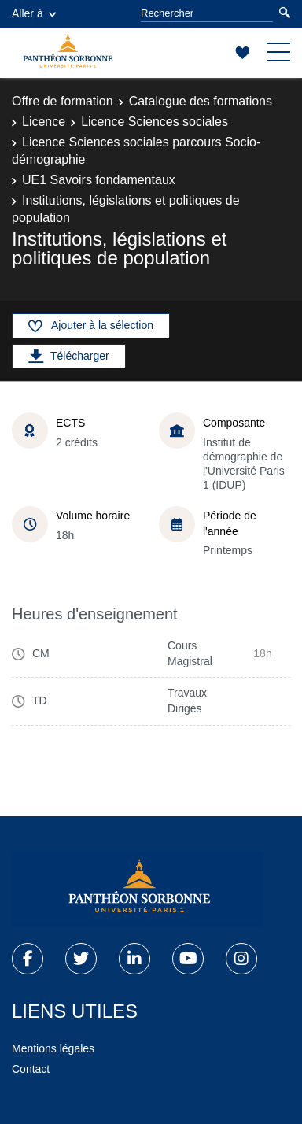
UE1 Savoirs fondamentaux (98, 180)
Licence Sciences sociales (154, 121)
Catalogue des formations (200, 101)
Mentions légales (53, 1048)
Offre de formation (62, 101)
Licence (43, 121)
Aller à (34, 13)
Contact (31, 1069)
